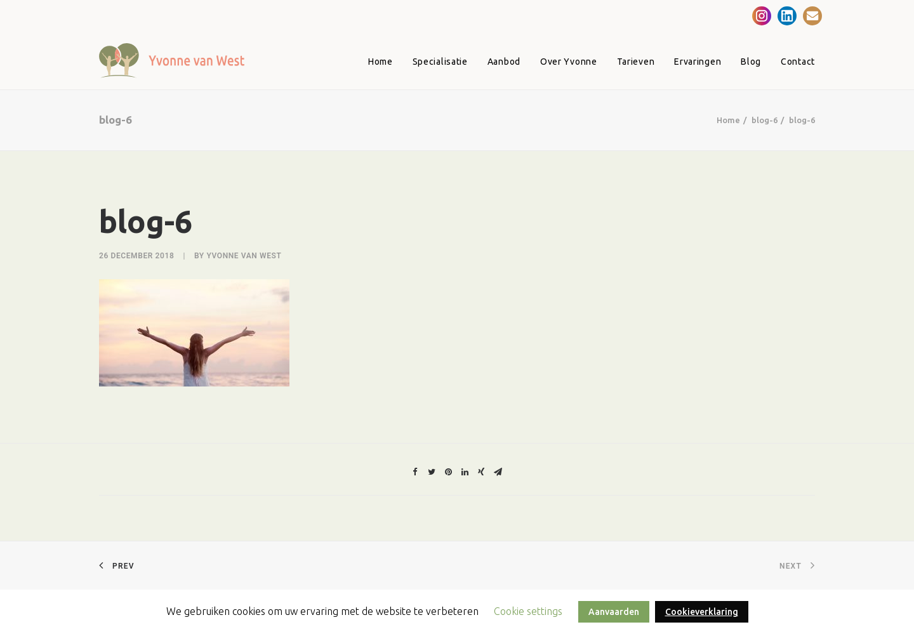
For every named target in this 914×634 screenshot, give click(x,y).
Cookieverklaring (701, 612)
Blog (751, 61)
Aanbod (503, 61)
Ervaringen (697, 61)
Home (380, 61)
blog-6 (765, 120)
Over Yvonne (568, 61)
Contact (798, 61)
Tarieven (636, 61)
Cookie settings (528, 611)
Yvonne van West (243, 255)
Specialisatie (440, 61)
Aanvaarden (613, 612)
